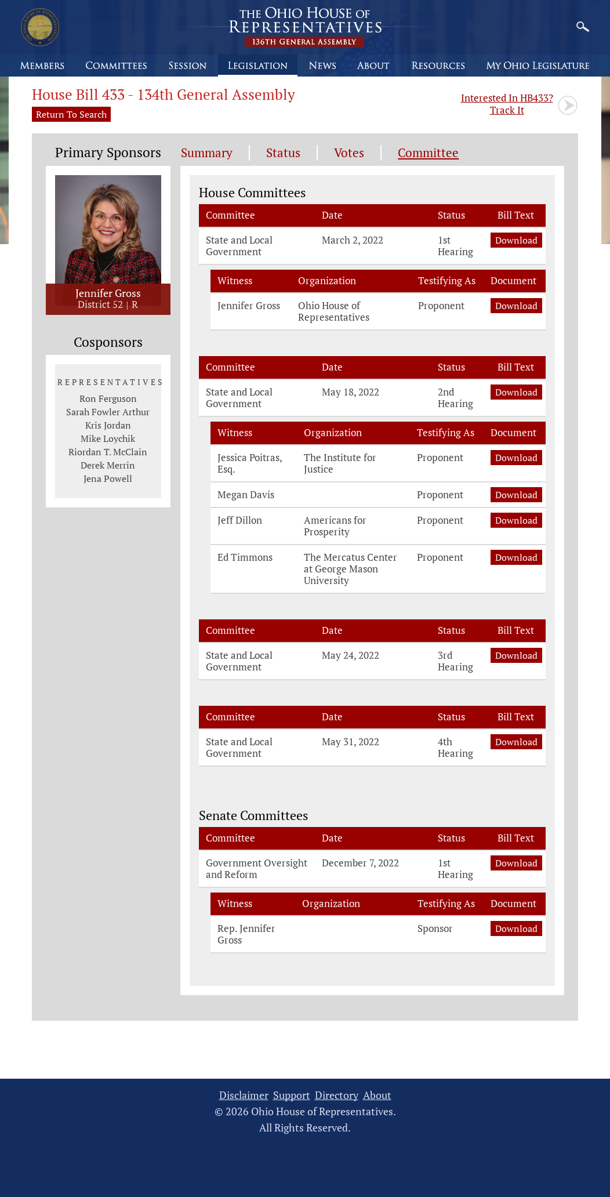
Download (516, 240)
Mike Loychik (108, 438)
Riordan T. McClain (107, 452)
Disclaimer (243, 1095)
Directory (336, 1095)
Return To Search (71, 114)
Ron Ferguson (108, 398)
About (377, 1095)
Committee (428, 153)
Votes (349, 153)
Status (283, 153)
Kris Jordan (108, 425)
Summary (207, 153)
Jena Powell (107, 478)
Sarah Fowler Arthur (108, 412)
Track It (507, 104)
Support (291, 1095)
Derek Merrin (108, 465)
